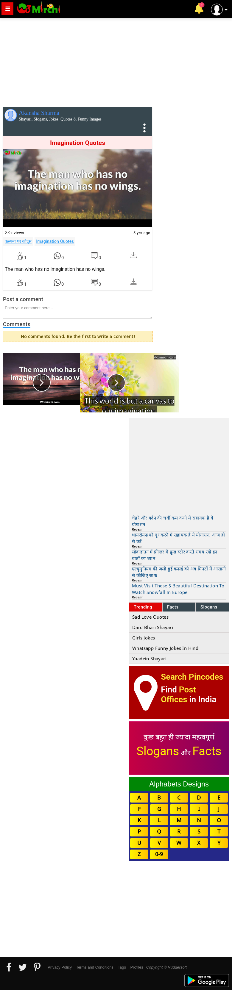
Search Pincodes (192, 677)
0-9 (159, 854)
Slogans (208, 607)
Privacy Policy (60, 967)
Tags (122, 967)
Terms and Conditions (94, 967)
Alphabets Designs (179, 784)
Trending (143, 607)
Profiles (136, 967)
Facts (173, 607)
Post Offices (178, 694)
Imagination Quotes (55, 241)
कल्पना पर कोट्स (18, 241)
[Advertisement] (116, 61)
